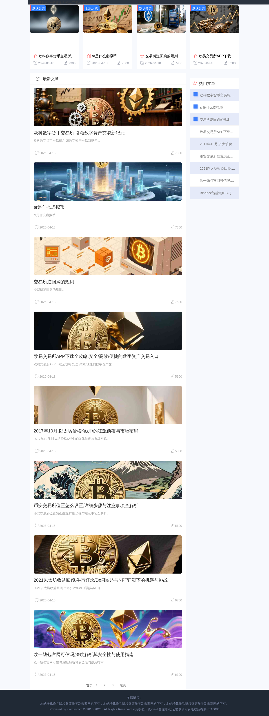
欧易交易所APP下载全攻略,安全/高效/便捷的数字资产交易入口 (96, 355)
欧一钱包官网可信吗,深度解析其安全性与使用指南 (84, 653)
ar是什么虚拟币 (104, 55)
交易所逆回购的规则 (161, 55)
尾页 (123, 684)
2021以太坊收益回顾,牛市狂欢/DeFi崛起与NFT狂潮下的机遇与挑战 (101, 579)
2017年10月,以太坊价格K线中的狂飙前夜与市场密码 (86, 430)
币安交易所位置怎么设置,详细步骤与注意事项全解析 (86, 504)
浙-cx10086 (211, 708)
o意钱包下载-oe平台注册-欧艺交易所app (58, 2)
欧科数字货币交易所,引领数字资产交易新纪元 (75, 55)
